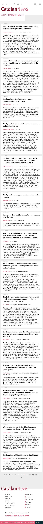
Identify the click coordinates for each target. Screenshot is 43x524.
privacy (7, 501)
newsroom (8, 496)
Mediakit (7, 507)
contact (7, 498)
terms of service (10, 503)
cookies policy (9, 505)
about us (8, 494)
